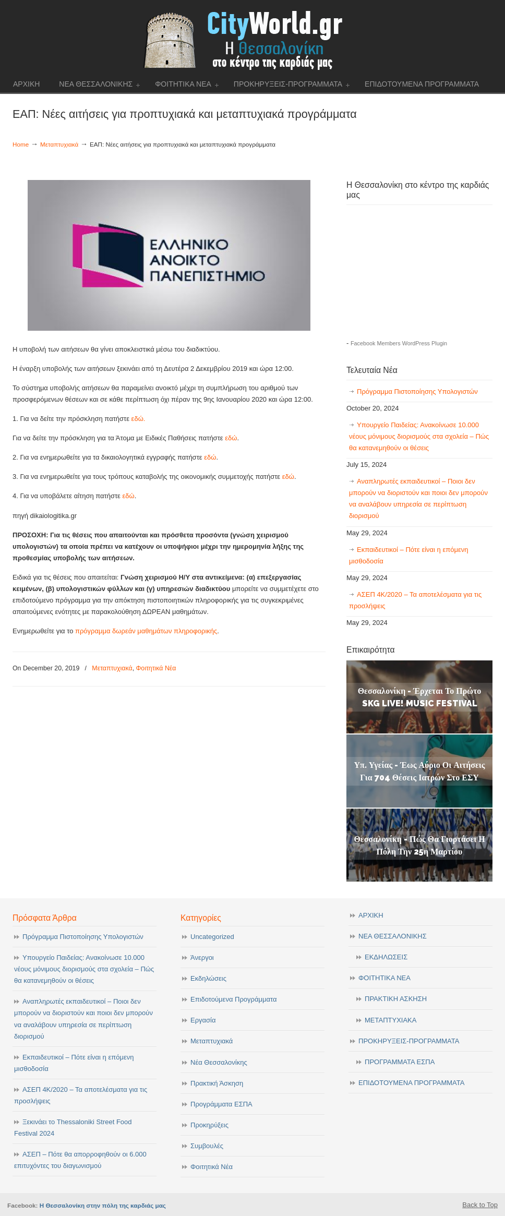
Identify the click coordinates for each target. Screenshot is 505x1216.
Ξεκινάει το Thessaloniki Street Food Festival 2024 (73, 1127)
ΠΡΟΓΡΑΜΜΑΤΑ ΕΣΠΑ (400, 1062)
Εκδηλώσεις (208, 978)
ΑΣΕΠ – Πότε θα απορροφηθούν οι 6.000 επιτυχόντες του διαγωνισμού (80, 1160)
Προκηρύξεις (209, 1125)
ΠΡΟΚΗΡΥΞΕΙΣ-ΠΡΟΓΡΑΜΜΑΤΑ (408, 1041)
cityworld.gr (253, 39)
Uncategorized (212, 937)
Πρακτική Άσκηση (216, 1083)
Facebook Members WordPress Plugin (399, 343)
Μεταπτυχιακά (59, 144)
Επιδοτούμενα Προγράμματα (233, 999)
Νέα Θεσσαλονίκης (218, 1062)
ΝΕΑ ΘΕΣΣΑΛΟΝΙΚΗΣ (392, 936)
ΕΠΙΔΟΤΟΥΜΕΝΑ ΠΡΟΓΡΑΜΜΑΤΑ (411, 1083)
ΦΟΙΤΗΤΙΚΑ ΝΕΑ (384, 978)
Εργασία (203, 1020)
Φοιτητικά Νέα (156, 668)
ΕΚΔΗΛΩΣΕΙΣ (386, 957)
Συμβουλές (206, 1146)
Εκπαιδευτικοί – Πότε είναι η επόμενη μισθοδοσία (408, 555)
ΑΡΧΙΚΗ (370, 915)
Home (21, 144)
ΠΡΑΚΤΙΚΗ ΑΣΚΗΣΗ (396, 999)
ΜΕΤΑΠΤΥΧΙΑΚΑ (390, 1020)
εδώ (231, 438)
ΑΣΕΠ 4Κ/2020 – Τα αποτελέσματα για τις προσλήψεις (415, 600)
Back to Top (480, 1205)
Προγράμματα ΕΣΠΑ (221, 1104)
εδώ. (138, 419)
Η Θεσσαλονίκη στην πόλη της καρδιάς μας (103, 1205)
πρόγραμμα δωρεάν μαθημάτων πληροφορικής (146, 631)
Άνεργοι (202, 957)
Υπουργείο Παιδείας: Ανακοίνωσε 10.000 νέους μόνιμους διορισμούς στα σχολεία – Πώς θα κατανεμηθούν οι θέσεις (419, 436)
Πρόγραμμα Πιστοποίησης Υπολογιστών (417, 391)
